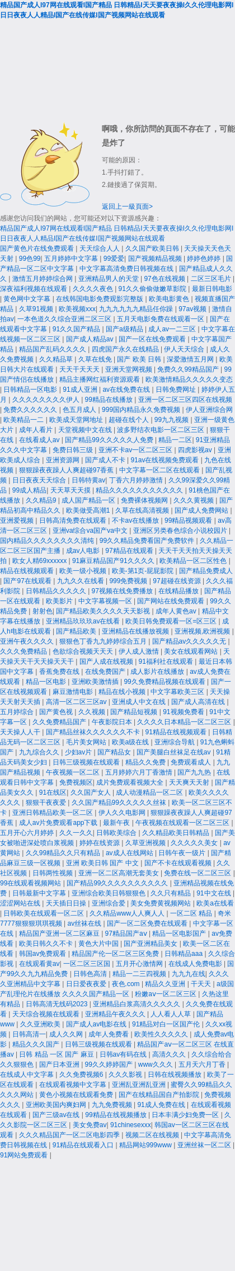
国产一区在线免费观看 (153, 339)
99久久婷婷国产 (110, 1064)
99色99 (30, 258)
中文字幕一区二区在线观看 (160, 470)
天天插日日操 (67, 903)
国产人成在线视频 (107, 661)
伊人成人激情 (140, 651)
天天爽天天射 (190, 782)
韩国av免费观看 (43, 954)
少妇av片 (79, 752)
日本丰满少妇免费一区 (186, 1115)
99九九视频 (172, 420)
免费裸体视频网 (145, 500)
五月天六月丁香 (202, 1064)
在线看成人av (40, 440)
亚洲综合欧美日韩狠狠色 (109, 893)
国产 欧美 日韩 (140, 359)
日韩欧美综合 (117, 833)
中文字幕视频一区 (106, 601)
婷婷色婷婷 (204, 258)
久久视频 (92, 712)
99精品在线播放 (110, 400)
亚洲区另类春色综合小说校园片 (181, 530)
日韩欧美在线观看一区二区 (44, 913)
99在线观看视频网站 (31, 883)
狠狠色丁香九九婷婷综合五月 (103, 641)
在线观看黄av (39, 964)
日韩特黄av (89, 480)
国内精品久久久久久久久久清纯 (48, 541)
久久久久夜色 (94, 289)
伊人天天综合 (185, 349)
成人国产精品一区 (89, 500)
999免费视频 (129, 581)
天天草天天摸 (71, 490)
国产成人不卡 (106, 460)
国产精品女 (115, 752)
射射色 (42, 611)
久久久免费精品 (24, 651)
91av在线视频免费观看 (165, 460)
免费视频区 (76, 782)
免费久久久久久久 (31, 410)
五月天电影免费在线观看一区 (161, 319)
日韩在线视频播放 (175, 1074)
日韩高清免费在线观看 (73, 520)
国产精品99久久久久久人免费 (110, 440)
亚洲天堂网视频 (129, 369)
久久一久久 (76, 833)
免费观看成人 (192, 762)
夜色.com (127, 984)
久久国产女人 (91, 792)
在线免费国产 (106, 672)
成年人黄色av (177, 611)
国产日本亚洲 (60, 1064)
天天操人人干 (21, 732)
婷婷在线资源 (100, 843)
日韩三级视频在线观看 (87, 762)
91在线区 (53, 792)
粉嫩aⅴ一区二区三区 (166, 994)
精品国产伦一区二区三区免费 (116, 954)
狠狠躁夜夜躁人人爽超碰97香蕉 (67, 470)
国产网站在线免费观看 (171, 601)
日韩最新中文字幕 (40, 893)
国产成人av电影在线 (97, 1024)
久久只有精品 (171, 893)
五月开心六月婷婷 (27, 833)
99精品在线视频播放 (116, 1115)
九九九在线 (188, 974)
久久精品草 (56, 359)
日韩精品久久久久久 (57, 591)
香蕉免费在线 (60, 672)
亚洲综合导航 (175, 742)
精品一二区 (175, 440)
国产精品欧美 (77, 631)
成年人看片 (36, 430)
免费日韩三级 (74, 450)
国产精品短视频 (134, 712)
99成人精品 (29, 490)
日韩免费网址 (177, 389)
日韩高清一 (29, 1034)
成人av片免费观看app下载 (59, 823)
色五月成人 (80, 410)
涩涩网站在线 (21, 903)
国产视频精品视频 (156, 258)
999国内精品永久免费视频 (142, 410)
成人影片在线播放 (158, 672)
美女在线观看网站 (191, 651)
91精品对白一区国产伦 (167, 1024)
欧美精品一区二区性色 (193, 561)
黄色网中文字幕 (27, 299)
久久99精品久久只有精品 (64, 853)
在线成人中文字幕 (27, 1074)
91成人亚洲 (81, 389)
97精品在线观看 (130, 551)
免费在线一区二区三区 (198, 873)
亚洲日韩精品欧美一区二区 (53, 813)
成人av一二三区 (173, 329)
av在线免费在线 (127, 389)
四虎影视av (196, 450)
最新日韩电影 (212, 289)
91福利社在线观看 (167, 661)
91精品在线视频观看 (177, 732)
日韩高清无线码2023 (58, 1004)
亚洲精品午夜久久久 (116, 1014)
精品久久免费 (146, 762)
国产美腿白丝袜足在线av (175, 752)
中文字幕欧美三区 (178, 692)
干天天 (202, 984)
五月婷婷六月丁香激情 (139, 772)
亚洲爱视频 (17, 520)
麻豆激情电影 (74, 692)
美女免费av (90, 1125)
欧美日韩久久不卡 (46, 944)
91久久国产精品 (77, 329)
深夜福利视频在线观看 (34, 289)
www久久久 (156, 1064)
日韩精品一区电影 (31, 389)
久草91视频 (37, 309)
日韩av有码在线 (124, 1054)
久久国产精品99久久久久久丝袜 (120, 802)
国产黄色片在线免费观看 (38, 248)
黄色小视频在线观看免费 (77, 1095)
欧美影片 (60, 601)
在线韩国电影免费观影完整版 (100, 299)
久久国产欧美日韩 (153, 248)
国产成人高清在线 (199, 702)
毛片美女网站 (87, 742)
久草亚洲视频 (146, 843)
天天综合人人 (100, 248)
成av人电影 (84, 551)
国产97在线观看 (28, 581)
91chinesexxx (130, 1125)
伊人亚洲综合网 (209, 410)
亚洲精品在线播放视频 (136, 631)
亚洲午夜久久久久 (27, 641)
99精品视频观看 (189, 520)
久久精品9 (42, 500)
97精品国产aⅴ (127, 933)
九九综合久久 (40, 752)
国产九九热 (195, 772)
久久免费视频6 (82, 1074)
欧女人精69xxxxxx (40, 561)
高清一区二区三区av (77, 702)
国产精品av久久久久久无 (190, 641)
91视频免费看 (184, 712)
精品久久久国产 (36, 1044)
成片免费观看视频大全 (130, 782)
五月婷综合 (17, 712)
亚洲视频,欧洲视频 (203, 631)
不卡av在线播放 (136, 520)
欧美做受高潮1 (89, 510)
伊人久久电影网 (122, 813)
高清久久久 (169, 1054)
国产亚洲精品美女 (151, 944)
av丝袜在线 (85, 923)
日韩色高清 (91, 974)
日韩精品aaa (184, 954)
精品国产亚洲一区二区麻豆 (60, 933)
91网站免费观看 (25, 1155)
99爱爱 (114, 258)
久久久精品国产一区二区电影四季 (70, 1135)
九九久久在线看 (81, 581)
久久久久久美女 (195, 843)
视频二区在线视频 (153, 1135)
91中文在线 (214, 893)
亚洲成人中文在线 (139, 702)
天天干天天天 (80, 369)
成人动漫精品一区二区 (150, 792)
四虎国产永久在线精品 (126, 349)
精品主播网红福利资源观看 (100, 379)
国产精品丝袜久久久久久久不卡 (94, 732)
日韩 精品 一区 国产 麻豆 (57, 1054)
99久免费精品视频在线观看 (165, 682)
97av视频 (193, 309)
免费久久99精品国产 (188, 369)
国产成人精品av (90, 339)
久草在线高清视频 (143, 510)
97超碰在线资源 (178, 581)
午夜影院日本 (113, 722)
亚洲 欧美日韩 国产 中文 (103, 863)
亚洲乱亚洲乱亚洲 (139, 1085)
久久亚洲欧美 (41, 1024)
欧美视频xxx (77, 309)
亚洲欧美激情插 (96, 682)
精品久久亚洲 (166, 984)
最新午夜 (117, 823)
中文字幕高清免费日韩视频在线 (127, 269)
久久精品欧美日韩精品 (176, 833)
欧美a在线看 (215, 903)
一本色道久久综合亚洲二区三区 (65, 319)
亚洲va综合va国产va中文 (91, 530)
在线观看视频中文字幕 (73, 1085)
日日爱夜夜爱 (87, 984)
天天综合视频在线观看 (46, 1014)
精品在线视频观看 (27, 571)
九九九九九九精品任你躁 (137, 309)
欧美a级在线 (131, 742)
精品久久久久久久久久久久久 (140, 490)
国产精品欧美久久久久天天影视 (104, 611)
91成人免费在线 (162, 1105)
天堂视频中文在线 (86, 430)
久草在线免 (96, 359)
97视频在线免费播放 (123, 591)
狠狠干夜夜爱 (47, 802)
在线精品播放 (179, 591)
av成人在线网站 (130, 853)
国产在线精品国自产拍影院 (160, 1095)
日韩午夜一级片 (182, 853)
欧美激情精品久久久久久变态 (189, 379)
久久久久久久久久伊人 (46, 400)
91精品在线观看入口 (84, 1145)
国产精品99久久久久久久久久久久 (118, 883)
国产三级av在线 (57, 1115)
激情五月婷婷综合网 (43, 279)
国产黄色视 (56, 712)
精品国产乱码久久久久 (53, 349)
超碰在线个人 (130, 420)
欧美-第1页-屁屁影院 (144, 571)
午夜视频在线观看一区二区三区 (183, 823)
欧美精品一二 (24, 420)
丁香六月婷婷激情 (136, 480)
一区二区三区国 (87, 964)
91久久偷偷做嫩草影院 (154, 289)
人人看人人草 (171, 1014)
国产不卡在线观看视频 (178, 863)
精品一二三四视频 (140, 974)
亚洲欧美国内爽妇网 (57, 1105)
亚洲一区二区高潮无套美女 (119, 873)
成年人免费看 (109, 1034)
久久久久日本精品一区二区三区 (185, 722)
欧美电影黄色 (170, 299)
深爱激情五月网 (191, 359)
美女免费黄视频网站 (161, 903)
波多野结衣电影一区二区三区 (161, 430)
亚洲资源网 (63, 460)
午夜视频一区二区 (73, 772)
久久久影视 (126, 1074)
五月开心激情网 (140, 964)
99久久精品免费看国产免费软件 (148, 541)
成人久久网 (66, 1034)
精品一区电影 (47, 682)
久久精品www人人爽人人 (128, 913)
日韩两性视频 (53, 873)
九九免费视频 (113, 1105)
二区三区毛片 (212, 279)
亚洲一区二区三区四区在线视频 (185, 400)
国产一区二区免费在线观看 (148, 923)
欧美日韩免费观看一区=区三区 (171, 621)
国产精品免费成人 (206, 571)
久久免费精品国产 (60, 722)
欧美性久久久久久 (162, 1034)
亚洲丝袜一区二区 (205, 1145)
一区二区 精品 (192, 913)
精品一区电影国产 (180, 933)
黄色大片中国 (99, 944)
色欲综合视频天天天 (84, 651)
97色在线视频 (165, 279)
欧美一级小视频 (83, 571)
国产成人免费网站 (202, 510)
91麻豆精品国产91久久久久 (114, 561)
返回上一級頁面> (127, 206)
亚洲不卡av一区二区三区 (136, 450)
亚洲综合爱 (109, 903)
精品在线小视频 (122, 692)
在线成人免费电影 (196, 964)
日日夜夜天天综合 (40, 480)
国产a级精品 (125, 329)
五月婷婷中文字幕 (72, 258)
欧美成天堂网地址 (77, 420)
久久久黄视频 (194, 500)
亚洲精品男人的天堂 (109, 279)
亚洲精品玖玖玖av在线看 (84, 621)
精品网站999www (146, 1145)
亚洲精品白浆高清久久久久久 (137, 1004)
